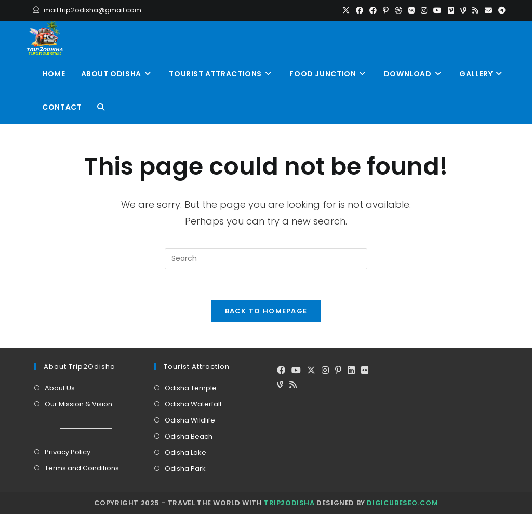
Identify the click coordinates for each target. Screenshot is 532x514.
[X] (311, 370)
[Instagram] (325, 370)
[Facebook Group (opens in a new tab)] (373, 10)
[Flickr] (364, 370)
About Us (60, 388)
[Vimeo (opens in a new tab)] (451, 10)
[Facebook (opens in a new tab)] (359, 10)
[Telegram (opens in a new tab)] (500, 10)
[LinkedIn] (351, 370)
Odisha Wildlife (190, 420)
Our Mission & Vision (78, 404)
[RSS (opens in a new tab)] (475, 10)
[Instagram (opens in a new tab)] (424, 10)
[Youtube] (296, 370)
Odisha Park (185, 468)
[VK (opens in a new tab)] (411, 10)
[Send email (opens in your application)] (488, 10)
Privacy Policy (67, 452)
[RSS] (293, 385)
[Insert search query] (266, 258)
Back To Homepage (266, 311)
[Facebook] (281, 370)
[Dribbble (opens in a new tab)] (398, 10)
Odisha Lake (185, 452)
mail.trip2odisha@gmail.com (92, 10)
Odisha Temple (191, 388)
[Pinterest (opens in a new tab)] (386, 10)
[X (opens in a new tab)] (346, 10)
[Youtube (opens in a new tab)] (437, 10)
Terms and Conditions (82, 468)
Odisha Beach (188, 436)
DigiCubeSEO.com (402, 503)
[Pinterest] (338, 370)
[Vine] (280, 385)
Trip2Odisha (289, 503)
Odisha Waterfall (193, 404)
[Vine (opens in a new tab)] (463, 10)
